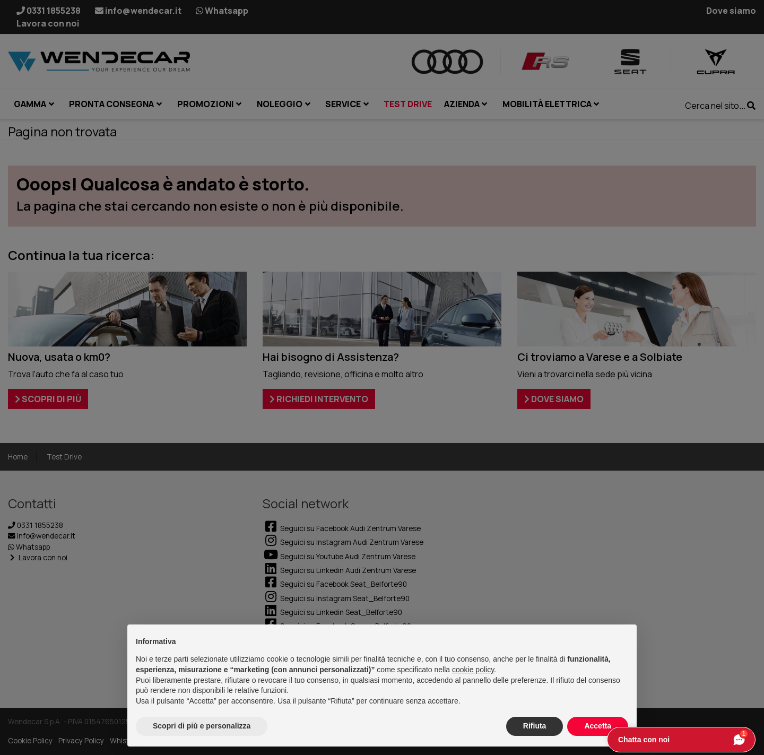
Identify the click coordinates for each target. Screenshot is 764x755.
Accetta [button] (597, 726)
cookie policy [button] (473, 669)
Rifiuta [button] (534, 726)
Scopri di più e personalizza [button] (201, 726)
